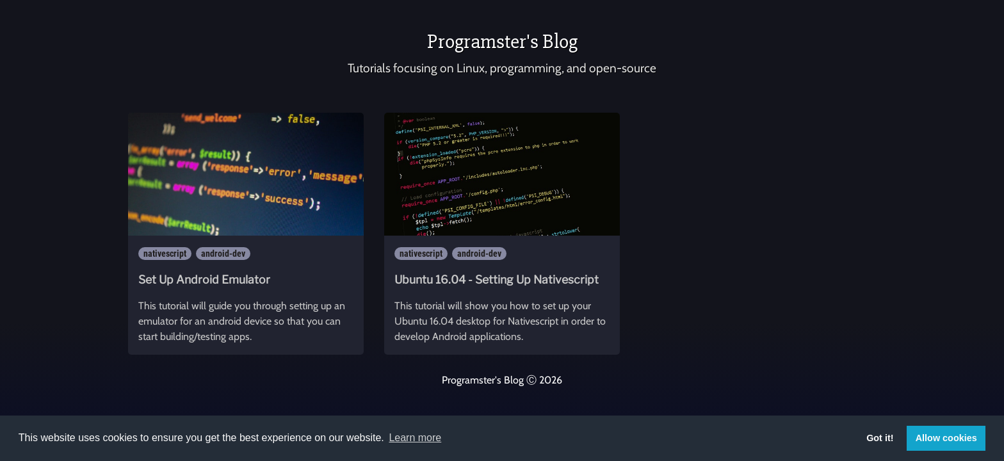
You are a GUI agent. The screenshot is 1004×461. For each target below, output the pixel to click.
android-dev (223, 253)
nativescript (164, 253)
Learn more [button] (415, 437)
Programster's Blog (502, 41)
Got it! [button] (879, 438)
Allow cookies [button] (946, 438)
